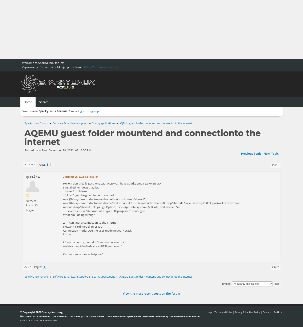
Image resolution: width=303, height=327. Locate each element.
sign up (94, 111)
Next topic (271, 154)
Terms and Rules (223, 312)
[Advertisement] (126, 29)
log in (81, 111)
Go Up (27, 266)
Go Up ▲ (278, 312)
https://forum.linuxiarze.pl (101, 67)
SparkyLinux (134, 316)
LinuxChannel (59, 316)
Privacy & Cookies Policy (247, 312)
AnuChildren (193, 316)
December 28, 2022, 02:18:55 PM (80, 176)
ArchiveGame (177, 316)
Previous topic (251, 154)
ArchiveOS (148, 316)
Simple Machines (48, 320)
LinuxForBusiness (94, 316)
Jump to (226, 284)
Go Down (29, 164)
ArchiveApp (161, 316)
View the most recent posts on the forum (151, 293)
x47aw (35, 176)
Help (209, 312)
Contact (267, 312)
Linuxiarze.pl (76, 316)
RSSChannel (43, 316)
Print (275, 164)
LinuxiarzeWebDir (116, 316)
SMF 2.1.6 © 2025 (29, 320)
